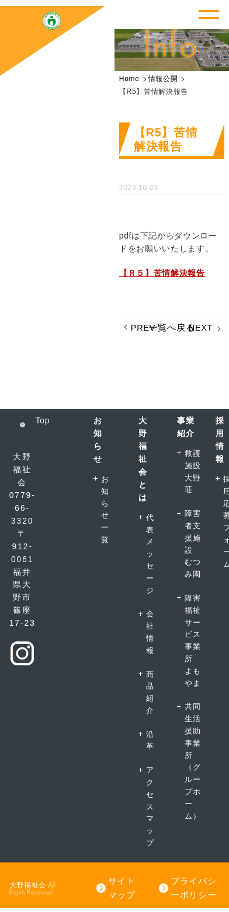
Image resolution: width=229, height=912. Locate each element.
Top (43, 420)
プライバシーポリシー (193, 888)
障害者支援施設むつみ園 (192, 543)
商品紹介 (150, 692)
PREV (143, 327)
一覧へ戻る (172, 327)
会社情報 (150, 631)
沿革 (150, 740)
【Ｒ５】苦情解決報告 (162, 273)
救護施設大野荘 (192, 471)
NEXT (201, 327)
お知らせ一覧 (105, 509)
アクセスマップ (150, 806)
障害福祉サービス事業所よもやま (192, 640)
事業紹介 (185, 427)
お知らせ (97, 440)
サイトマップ (122, 888)
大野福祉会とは (142, 459)
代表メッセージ (150, 554)
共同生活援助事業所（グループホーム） (192, 761)
